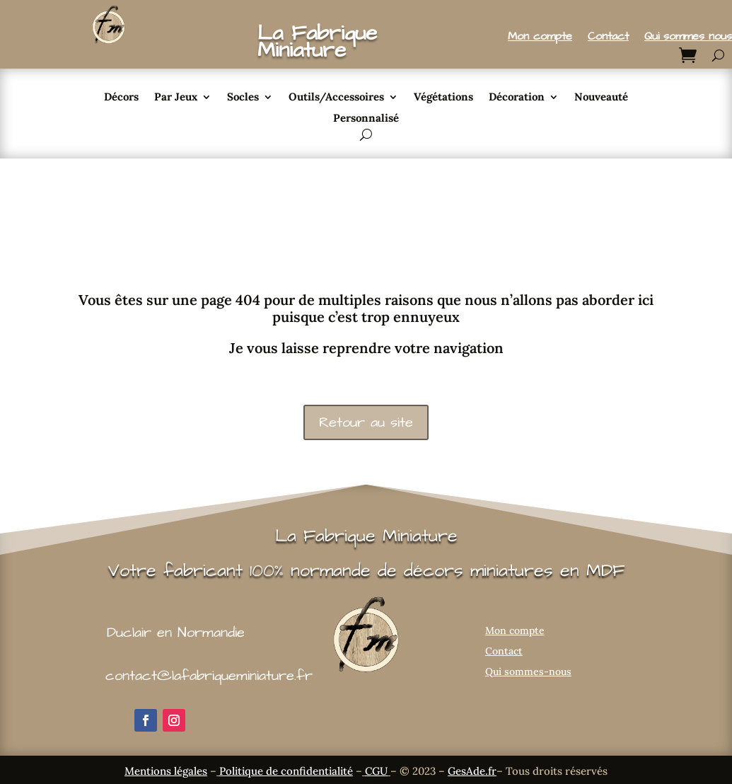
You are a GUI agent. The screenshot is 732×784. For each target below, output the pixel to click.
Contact (608, 37)
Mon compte (540, 37)
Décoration (517, 97)
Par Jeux (175, 97)
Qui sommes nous (688, 37)
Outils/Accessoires (336, 97)
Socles (243, 97)
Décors (121, 97)
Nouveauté (601, 97)
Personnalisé (366, 119)
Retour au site (366, 422)
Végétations (443, 97)
